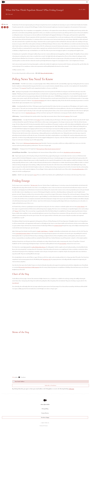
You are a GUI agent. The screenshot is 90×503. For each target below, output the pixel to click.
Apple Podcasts (47, 307)
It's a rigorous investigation (37, 132)
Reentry (19, 283)
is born (38, 233)
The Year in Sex (37, 246)
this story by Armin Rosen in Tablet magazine (57, 355)
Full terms (22, 482)
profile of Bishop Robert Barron (41, 330)
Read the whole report (59, 147)
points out (22, 155)
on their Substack (33, 278)
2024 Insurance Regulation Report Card (35, 190)
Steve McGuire (64, 372)
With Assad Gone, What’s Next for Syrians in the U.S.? (51, 198)
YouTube (54, 307)
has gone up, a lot (22, 347)
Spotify (41, 307)
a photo (41, 158)
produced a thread (59, 302)
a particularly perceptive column (53, 310)
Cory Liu (27, 115)
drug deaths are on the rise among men (23, 204)
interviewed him (35, 326)
